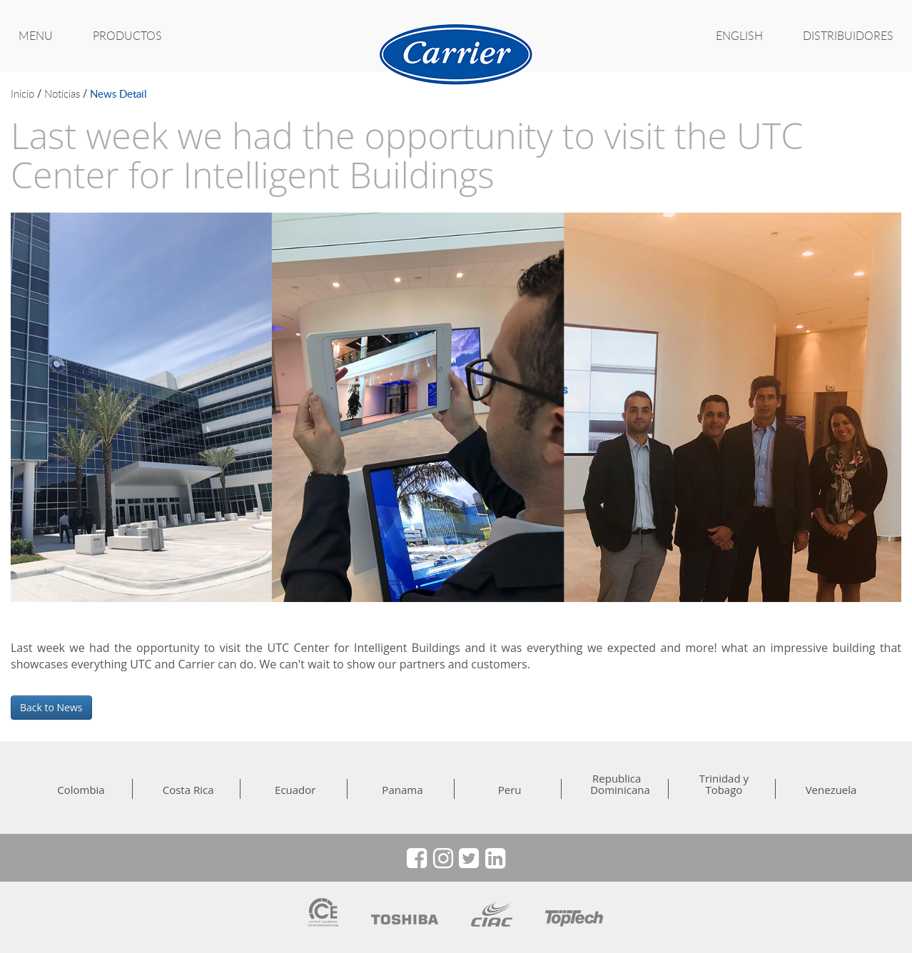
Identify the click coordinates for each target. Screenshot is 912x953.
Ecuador (295, 789)
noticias (62, 93)
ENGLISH (739, 36)
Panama (402, 789)
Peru (510, 789)
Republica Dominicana (616, 784)
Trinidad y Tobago (724, 784)
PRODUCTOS (127, 36)
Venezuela (831, 789)
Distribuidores (848, 36)
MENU (36, 36)
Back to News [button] (51, 707)
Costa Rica (188, 789)
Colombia (80, 789)
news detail (118, 93)
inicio (22, 93)
